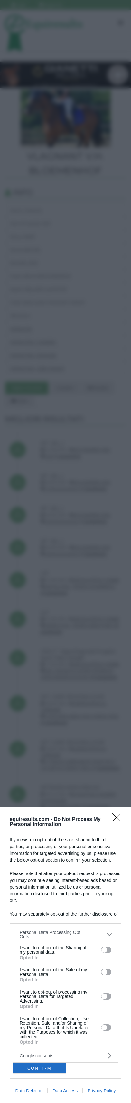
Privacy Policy (102, 1090)
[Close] (118, 819)
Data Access (65, 1090)
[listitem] (65, 934)
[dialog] (65, 955)
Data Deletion (29, 1090)
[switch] (106, 950)
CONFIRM (39, 1068)
